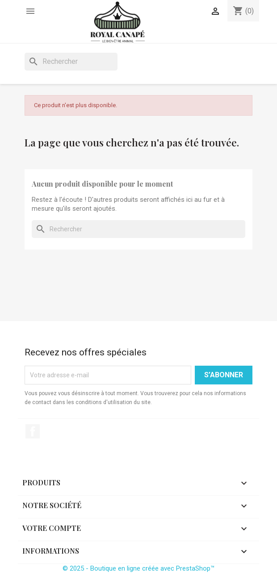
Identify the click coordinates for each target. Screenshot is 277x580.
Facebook (32, 431)
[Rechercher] (71, 62)
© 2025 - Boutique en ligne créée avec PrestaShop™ (138, 568)
